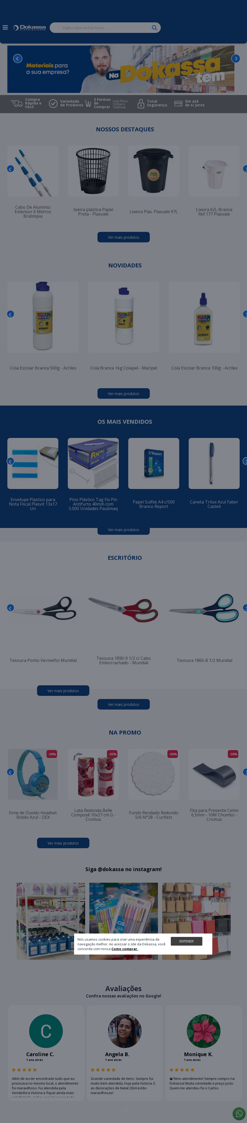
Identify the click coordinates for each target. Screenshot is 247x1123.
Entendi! (186, 941)
